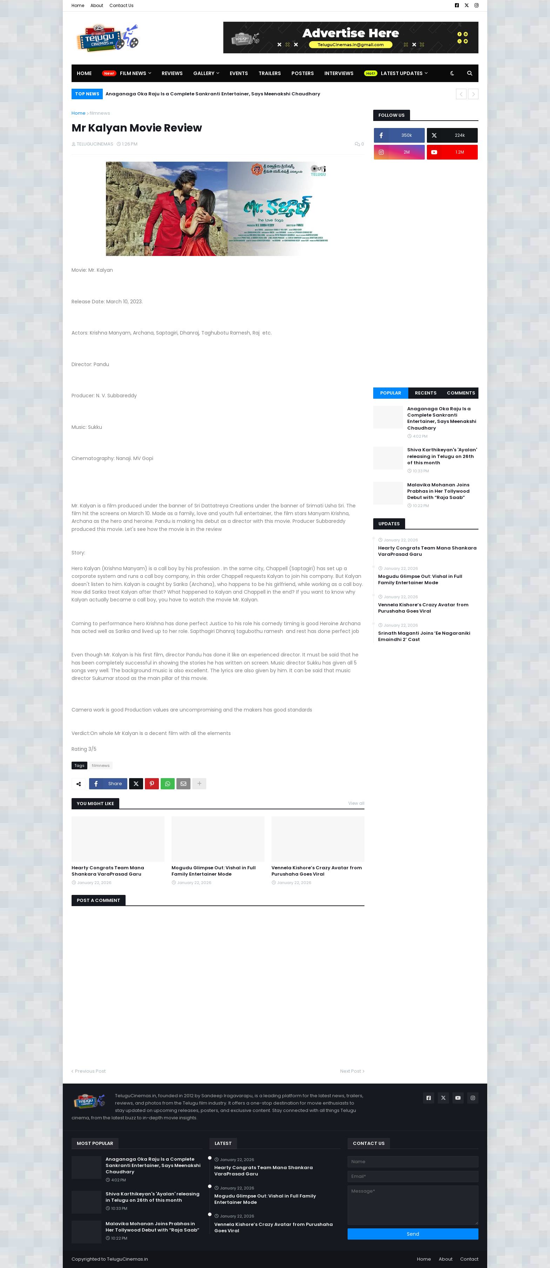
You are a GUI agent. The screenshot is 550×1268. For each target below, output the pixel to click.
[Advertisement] (425, 273)
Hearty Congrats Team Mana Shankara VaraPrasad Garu (108, 871)
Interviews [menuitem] (339, 73)
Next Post (350, 1071)
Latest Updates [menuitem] (402, 73)
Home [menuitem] (84, 73)
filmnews (100, 113)
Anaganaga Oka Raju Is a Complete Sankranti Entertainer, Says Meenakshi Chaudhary (213, 93)
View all (356, 803)
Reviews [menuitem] (172, 73)
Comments (461, 393)
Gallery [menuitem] (203, 73)
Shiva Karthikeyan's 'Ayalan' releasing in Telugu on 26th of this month (442, 456)
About (96, 5)
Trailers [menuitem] (270, 73)
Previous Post (90, 1071)
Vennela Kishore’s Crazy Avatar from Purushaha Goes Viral (316, 871)
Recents (426, 393)
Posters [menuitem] (302, 73)
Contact (469, 1259)
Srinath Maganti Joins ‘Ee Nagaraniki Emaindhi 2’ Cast (424, 636)
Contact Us (121, 5)
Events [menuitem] (239, 73)
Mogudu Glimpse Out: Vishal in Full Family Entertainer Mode (214, 871)
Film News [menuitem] (133, 73)
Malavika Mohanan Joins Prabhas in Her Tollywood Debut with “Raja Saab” (438, 491)
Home (78, 5)
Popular (390, 393)
